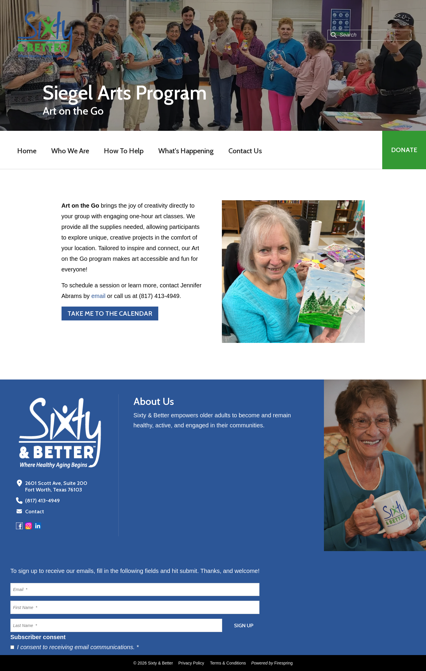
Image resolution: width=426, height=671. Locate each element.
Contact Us (245, 150)
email (98, 296)
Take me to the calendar (109, 313)
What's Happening (186, 150)
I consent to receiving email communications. (74, 647)
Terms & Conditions (228, 663)
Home (26, 150)
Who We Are (70, 150)
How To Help (123, 150)
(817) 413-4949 (42, 500)
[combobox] (369, 35)
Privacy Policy (191, 663)
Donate (404, 150)
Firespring (283, 663)
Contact (34, 511)
